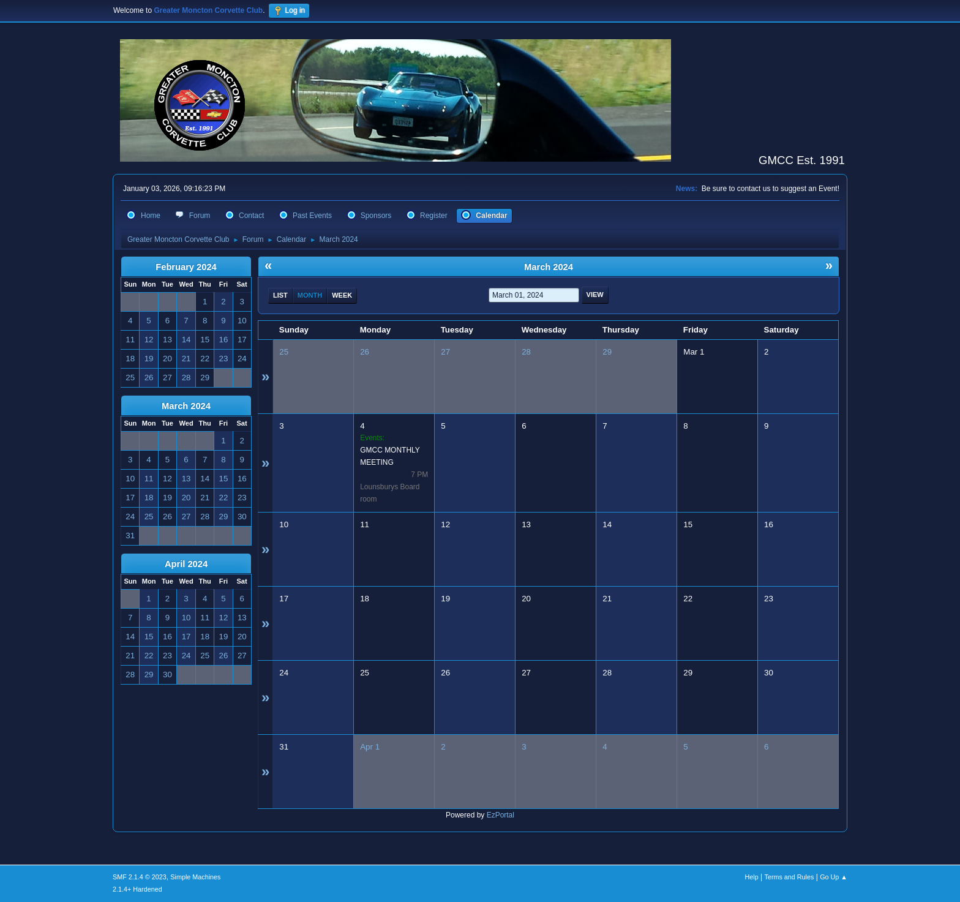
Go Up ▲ (833, 877)
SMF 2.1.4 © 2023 (140, 877)
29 (607, 351)
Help (752, 877)
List (280, 295)
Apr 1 (370, 746)
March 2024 (186, 406)
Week (342, 295)
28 (526, 351)
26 (364, 351)
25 (283, 351)
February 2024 (186, 267)
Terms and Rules (789, 877)
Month (310, 295)
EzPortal (500, 815)
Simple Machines (195, 877)
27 (445, 351)
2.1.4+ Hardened (137, 889)
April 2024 (186, 564)
